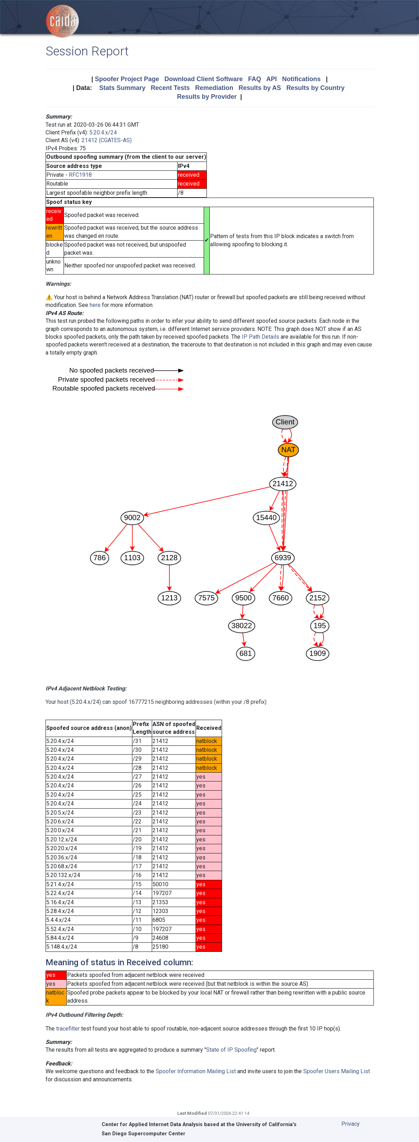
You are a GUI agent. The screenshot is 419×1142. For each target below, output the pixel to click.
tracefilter (68, 1028)
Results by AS (260, 87)
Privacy (350, 1123)
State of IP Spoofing (231, 1049)
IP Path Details (260, 336)
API (271, 79)
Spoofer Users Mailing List (336, 1071)
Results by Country (315, 87)
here (95, 305)
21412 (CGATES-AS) (107, 140)
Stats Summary (122, 87)
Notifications (301, 79)
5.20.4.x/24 (103, 132)
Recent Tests (170, 87)
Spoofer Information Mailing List (196, 1071)
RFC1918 (80, 174)
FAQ (254, 79)
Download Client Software (203, 79)
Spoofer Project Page (127, 79)
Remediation (214, 87)
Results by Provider (207, 96)
